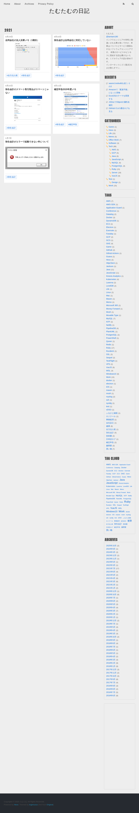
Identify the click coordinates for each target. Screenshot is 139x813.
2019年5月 (110, 627)
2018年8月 (110, 643)
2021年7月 (110, 568)
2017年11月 (111, 673)
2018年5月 (110, 653)
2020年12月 (111, 591)
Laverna (109, 282)
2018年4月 (110, 656)
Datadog (109, 214)
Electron (109, 227)
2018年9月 (110, 640)
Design (115, 182)
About (17, 4)
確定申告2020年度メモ (65, 89)
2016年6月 (110, 695)
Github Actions (112, 253)
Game (111, 127)
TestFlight (110, 361)
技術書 (109, 436)
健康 (108, 426)
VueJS (114, 176)
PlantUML (110, 331)
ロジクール (111, 416)
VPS (108, 364)
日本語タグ (111, 439)
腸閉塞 (109, 446)
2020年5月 (110, 604)
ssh (107, 400)
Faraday (109, 234)
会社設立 (110, 423)
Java (114, 156)
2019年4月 (110, 630)
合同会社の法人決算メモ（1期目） (22, 40)
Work (111, 185)
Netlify (109, 325)
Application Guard (114, 208)
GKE (108, 243)
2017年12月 (111, 669)
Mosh (108, 312)
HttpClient (110, 263)
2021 (8, 30)
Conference (111, 211)
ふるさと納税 (112, 413)
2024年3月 (110, 552)
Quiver (109, 341)
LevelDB (109, 286)
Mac (108, 296)
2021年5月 (110, 575)
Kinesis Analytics (113, 276)
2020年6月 (110, 601)
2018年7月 (110, 647)
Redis (108, 344)
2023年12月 (111, 555)
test (107, 406)
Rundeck (110, 351)
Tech (111, 146)
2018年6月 (110, 650)
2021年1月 (110, 588)
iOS (107, 387)
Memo (111, 137)
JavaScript (116, 159)
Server (114, 172)
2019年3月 (110, 633)
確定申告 (73, 124)
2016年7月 (110, 692)
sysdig (109, 403)
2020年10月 (111, 594)
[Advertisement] (119, 746)
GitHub (109, 250)
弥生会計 (26, 75)
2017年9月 (110, 679)
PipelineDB (111, 328)
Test (110, 179)
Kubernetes (111, 279)
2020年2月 (110, 614)
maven (109, 390)
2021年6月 (110, 572)
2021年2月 (110, 585)
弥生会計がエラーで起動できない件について (27, 142)
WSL (108, 371)
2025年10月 (111, 546)
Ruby (114, 169)
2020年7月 (110, 598)
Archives (29, 4)
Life (110, 133)
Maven (109, 299)
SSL (108, 354)
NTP (108, 322)
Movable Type (112, 315)
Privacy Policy (46, 4)
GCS (108, 240)
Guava (109, 256)
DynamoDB (111, 221)
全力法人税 (13, 75)
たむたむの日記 (69, 11)
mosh (108, 393)
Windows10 (111, 374)
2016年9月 (110, 686)
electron (109, 384)
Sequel (109, 358)
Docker (109, 217)
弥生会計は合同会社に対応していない (72, 40)
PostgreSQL (117, 166)
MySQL (115, 163)
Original (50, 805)
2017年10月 (111, 676)
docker (109, 380)
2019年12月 (111, 620)
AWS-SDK (110, 204)
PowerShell (111, 338)
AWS (114, 150)
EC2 (108, 224)
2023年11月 (111, 559)
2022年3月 (110, 565)
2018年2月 (110, 663)
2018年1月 (110, 666)
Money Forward (113, 309)
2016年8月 (110, 689)
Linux (108, 292)
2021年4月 (110, 578)
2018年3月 (110, 660)
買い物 (109, 449)
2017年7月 (110, 682)
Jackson (109, 266)
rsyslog (109, 397)
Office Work (114, 140)
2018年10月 (111, 637)
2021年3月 (110, 581)
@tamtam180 (112, 37)
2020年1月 (110, 617)
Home (7, 4)
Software (112, 143)
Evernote (110, 230)
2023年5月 (110, 562)
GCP (114, 153)
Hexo (111, 130)
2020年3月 (110, 611)
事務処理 (110, 420)
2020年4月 (110, 607)
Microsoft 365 (112, 305)
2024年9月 (110, 549)
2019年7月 (110, 624)
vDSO (108, 410)
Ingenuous (33, 805)
